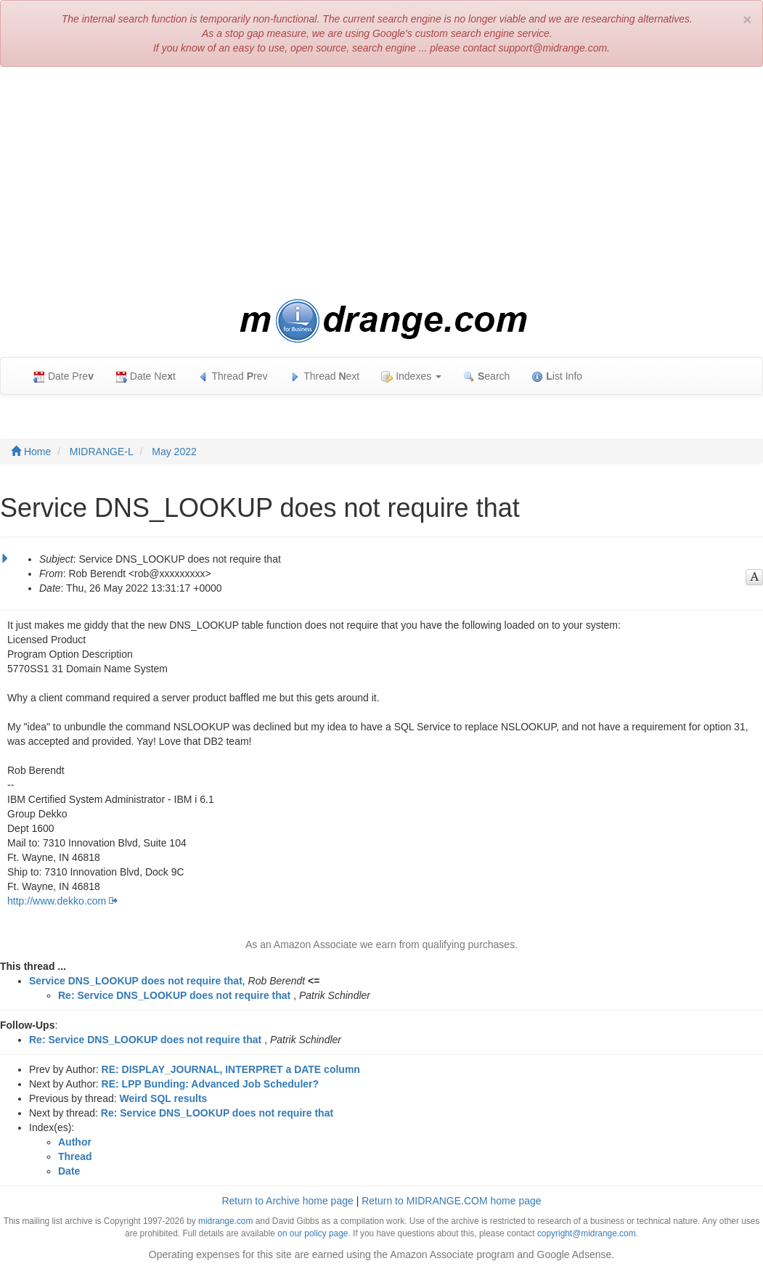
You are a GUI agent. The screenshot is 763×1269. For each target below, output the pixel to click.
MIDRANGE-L (102, 451)
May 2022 (174, 451)
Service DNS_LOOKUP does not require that (135, 981)
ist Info (556, 376)
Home (31, 451)
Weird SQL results (164, 1098)
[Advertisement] (381, 183)
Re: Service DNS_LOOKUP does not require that (174, 995)
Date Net (145, 376)
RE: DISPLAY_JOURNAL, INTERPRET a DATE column (231, 1069)
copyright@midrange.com (586, 1233)
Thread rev (232, 376)
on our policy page (312, 1233)
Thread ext (325, 376)
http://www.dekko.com (56, 901)
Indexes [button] (411, 376)
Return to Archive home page (287, 1201)
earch (486, 376)
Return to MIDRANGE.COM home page (451, 1201)
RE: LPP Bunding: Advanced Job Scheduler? (210, 1084)
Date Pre (63, 376)
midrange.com (225, 1221)
